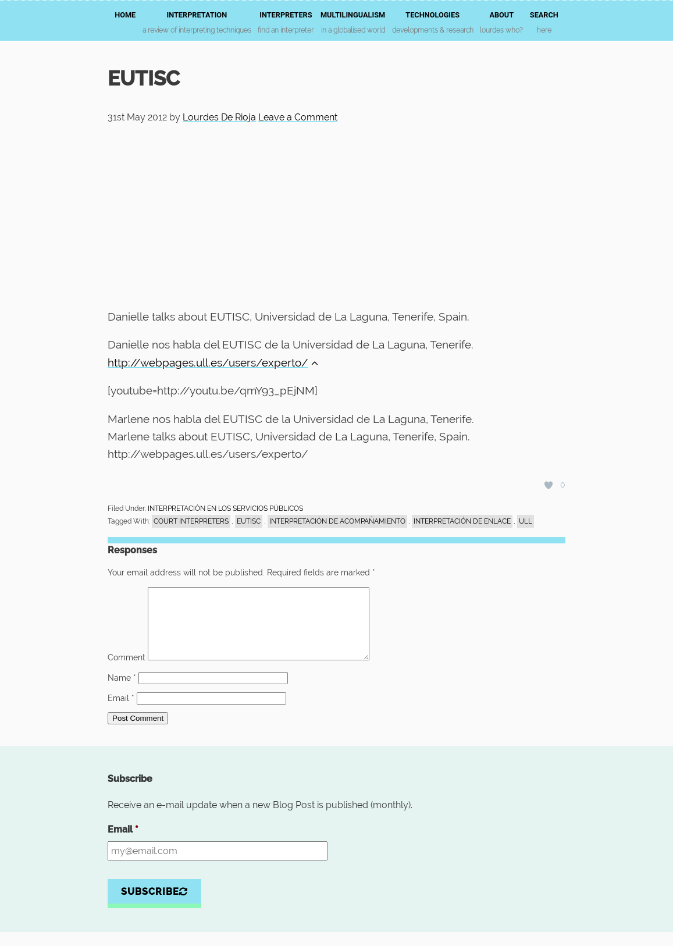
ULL (525, 521)
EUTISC (249, 521)
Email (121, 712)
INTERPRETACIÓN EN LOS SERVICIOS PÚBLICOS (225, 508)
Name (122, 691)
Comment (126, 671)
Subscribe (154, 905)
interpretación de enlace (462, 521)
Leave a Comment (297, 117)
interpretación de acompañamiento (337, 521)
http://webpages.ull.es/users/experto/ (213, 363)
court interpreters (191, 521)
